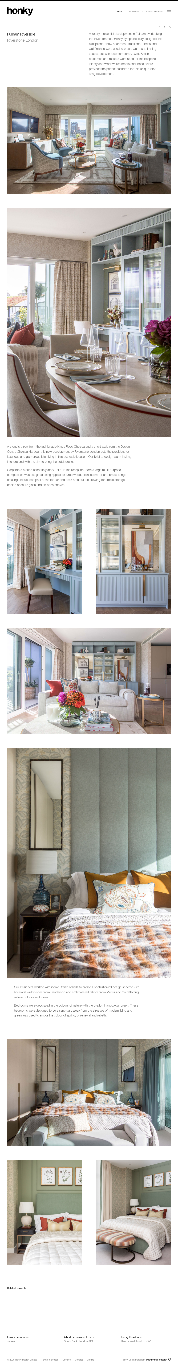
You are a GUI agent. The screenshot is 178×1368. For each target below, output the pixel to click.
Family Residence (131, 1337)
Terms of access (50, 1359)
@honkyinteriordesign (156, 1359)
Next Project (165, 26)
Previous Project (159, 26)
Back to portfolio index (170, 26)
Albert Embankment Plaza (79, 1337)
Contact (79, 1359)
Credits (90, 1359)
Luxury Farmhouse (18, 1337)
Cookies (67, 1359)
